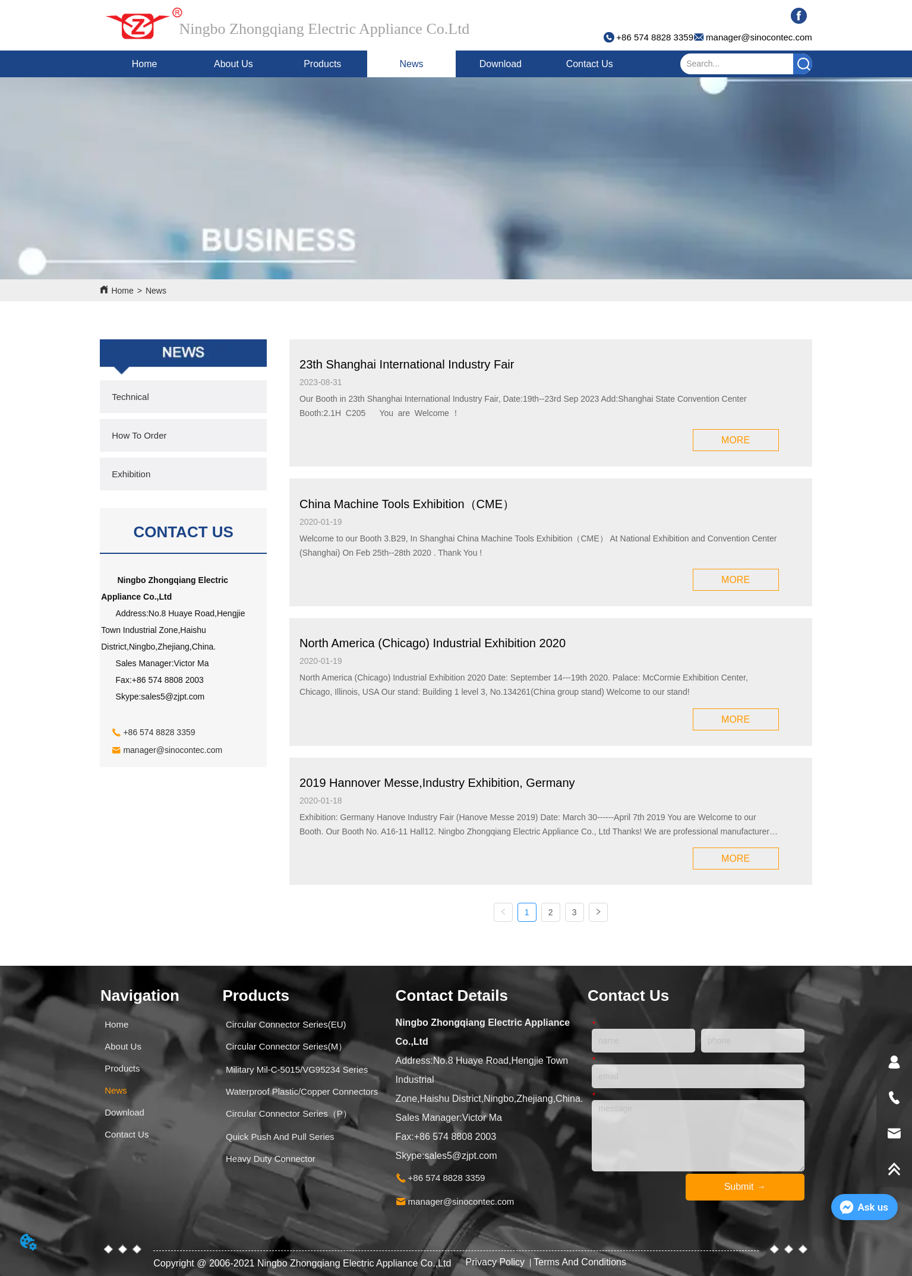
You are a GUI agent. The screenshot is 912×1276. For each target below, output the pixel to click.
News (412, 64)
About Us (233, 64)
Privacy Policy (497, 1262)
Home (144, 64)
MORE (735, 440)
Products (322, 64)
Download (500, 64)
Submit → (745, 1187)
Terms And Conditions (580, 1262)
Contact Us (589, 64)
